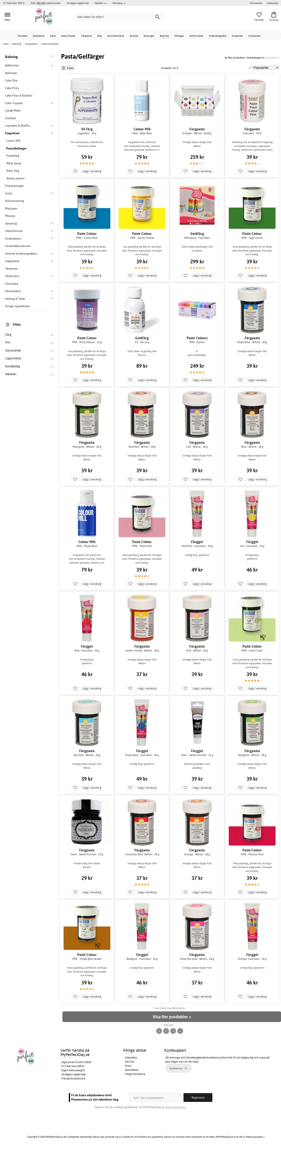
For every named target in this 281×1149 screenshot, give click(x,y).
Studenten (237, 35)
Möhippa (179, 35)
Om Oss (129, 1061)
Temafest (22, 35)
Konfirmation (196, 35)
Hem (6, 43)
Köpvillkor (131, 1057)
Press (128, 1066)
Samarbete (131, 1070)
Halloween (254, 35)
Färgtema (86, 35)
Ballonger (149, 35)
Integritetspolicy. (175, 1107)
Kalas (53, 35)
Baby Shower (68, 35)
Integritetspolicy (135, 1074)
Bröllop (134, 35)
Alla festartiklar (115, 35)
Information (255, 2)
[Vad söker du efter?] (119, 17)
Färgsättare (272, 57)
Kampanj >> (119, 2)
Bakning (164, 35)
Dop (99, 35)
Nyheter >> (101, 2)
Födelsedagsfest (217, 35)
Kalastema (38, 35)
